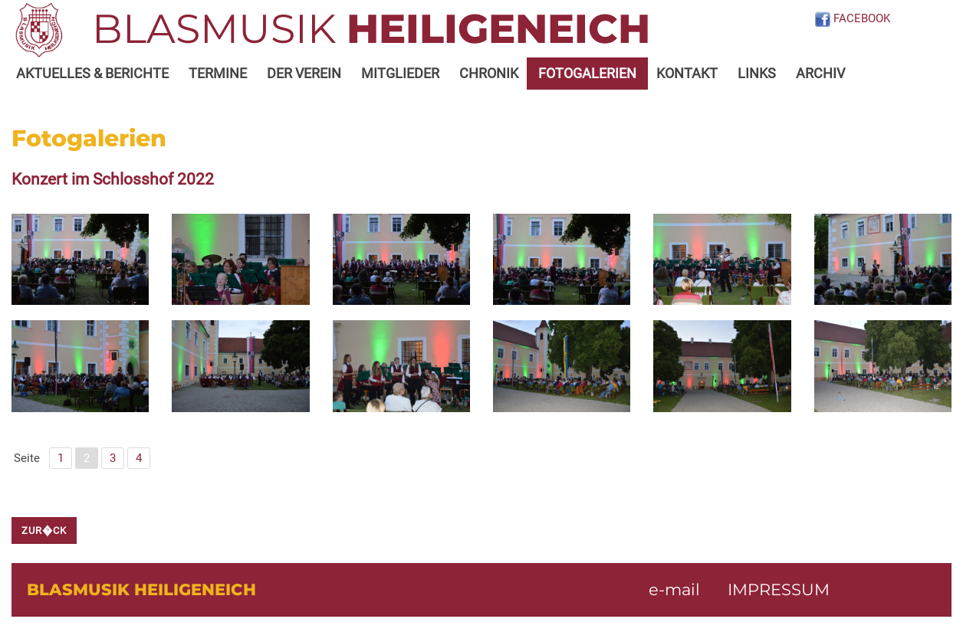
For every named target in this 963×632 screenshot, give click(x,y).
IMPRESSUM (779, 589)
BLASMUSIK (371, 28)
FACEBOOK (852, 18)
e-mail (674, 589)
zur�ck (44, 530)
